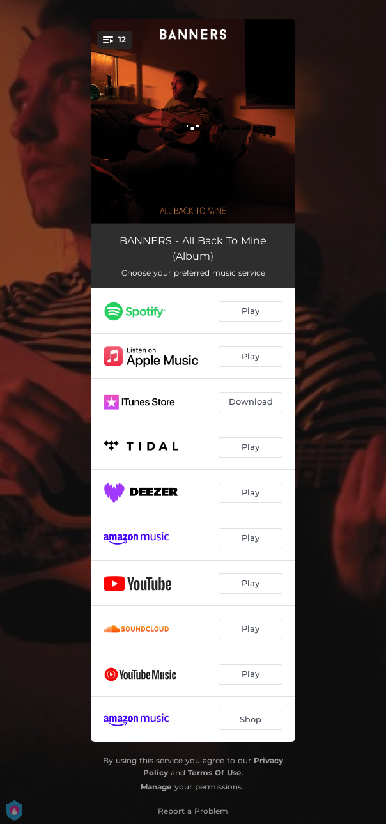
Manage (156, 786)
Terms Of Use (215, 772)
